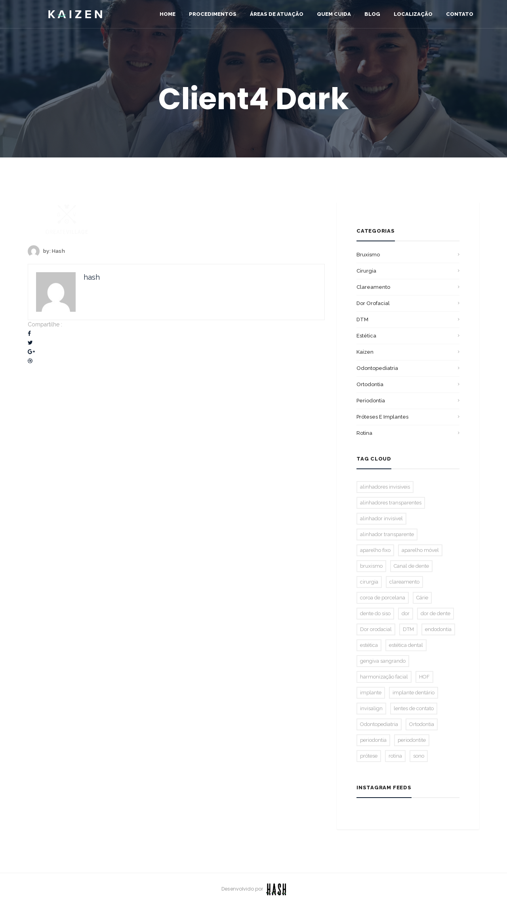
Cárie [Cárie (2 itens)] (422, 598)
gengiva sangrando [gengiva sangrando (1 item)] (383, 661)
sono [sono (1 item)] (418, 756)
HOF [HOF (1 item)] (424, 677)
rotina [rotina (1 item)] (395, 756)
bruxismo (368, 255)
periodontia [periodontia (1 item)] (373, 740)
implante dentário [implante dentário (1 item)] (414, 693)
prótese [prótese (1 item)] (368, 756)
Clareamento (373, 287)
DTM (362, 319)
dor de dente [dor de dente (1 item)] (435, 613)
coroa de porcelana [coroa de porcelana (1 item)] (382, 598)
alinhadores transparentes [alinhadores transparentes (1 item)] (390, 503)
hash (58, 251)
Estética (366, 336)
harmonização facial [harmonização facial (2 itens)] (384, 677)
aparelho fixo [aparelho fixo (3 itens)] (375, 550)
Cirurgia (366, 271)
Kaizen (365, 352)
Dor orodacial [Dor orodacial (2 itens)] (376, 629)
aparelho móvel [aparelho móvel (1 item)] (420, 550)
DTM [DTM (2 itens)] (408, 629)
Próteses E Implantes (382, 417)
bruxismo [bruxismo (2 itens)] (371, 566)
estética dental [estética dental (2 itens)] (406, 645)
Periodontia (370, 401)
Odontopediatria (377, 368)
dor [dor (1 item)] (406, 613)
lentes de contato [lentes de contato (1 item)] (414, 708)
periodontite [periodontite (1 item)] (412, 740)
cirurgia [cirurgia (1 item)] (369, 582)
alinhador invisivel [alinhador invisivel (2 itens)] (381, 518)
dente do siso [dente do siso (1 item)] (375, 613)
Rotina (364, 433)
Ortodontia (369, 384)
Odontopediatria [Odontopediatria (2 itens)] (379, 724)
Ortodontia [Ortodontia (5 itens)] (421, 724)
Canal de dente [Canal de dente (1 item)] (411, 566)
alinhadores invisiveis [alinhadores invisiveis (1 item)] (385, 487)
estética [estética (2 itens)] (369, 645)
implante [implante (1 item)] (370, 693)
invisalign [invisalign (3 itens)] (371, 708)
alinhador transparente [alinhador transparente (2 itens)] (387, 534)
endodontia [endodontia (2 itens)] (438, 629)
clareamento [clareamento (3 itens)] (404, 582)
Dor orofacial (373, 303)
